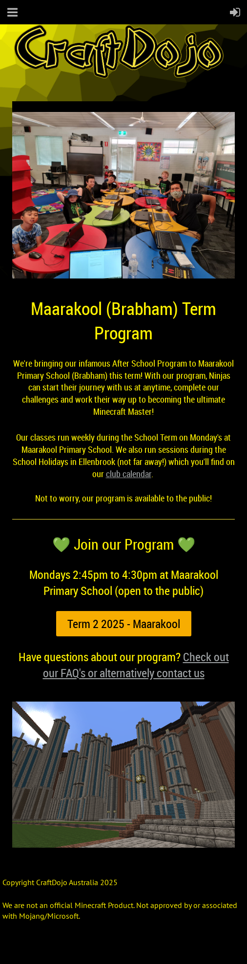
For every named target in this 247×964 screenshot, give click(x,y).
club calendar (128, 474)
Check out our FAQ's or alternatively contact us (136, 665)
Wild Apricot (159, 945)
